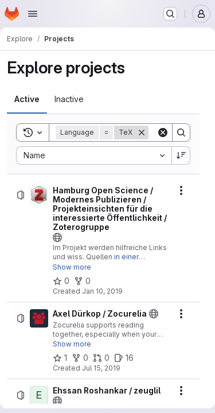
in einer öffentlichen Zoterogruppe (98, 261)
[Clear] (163, 132)
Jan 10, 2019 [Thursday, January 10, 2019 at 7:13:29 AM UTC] (102, 291)
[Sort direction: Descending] (181, 155)
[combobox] (93, 155)
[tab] (27, 99)
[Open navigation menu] (33, 14)
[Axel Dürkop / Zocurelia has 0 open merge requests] (101, 358)
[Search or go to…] (170, 14)
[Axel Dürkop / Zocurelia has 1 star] (60, 358)
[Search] (181, 132)
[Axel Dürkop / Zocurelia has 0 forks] (80, 358)
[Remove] (141, 132)
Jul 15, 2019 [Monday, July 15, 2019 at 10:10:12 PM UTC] (101, 368)
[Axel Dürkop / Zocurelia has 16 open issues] (124, 358)
